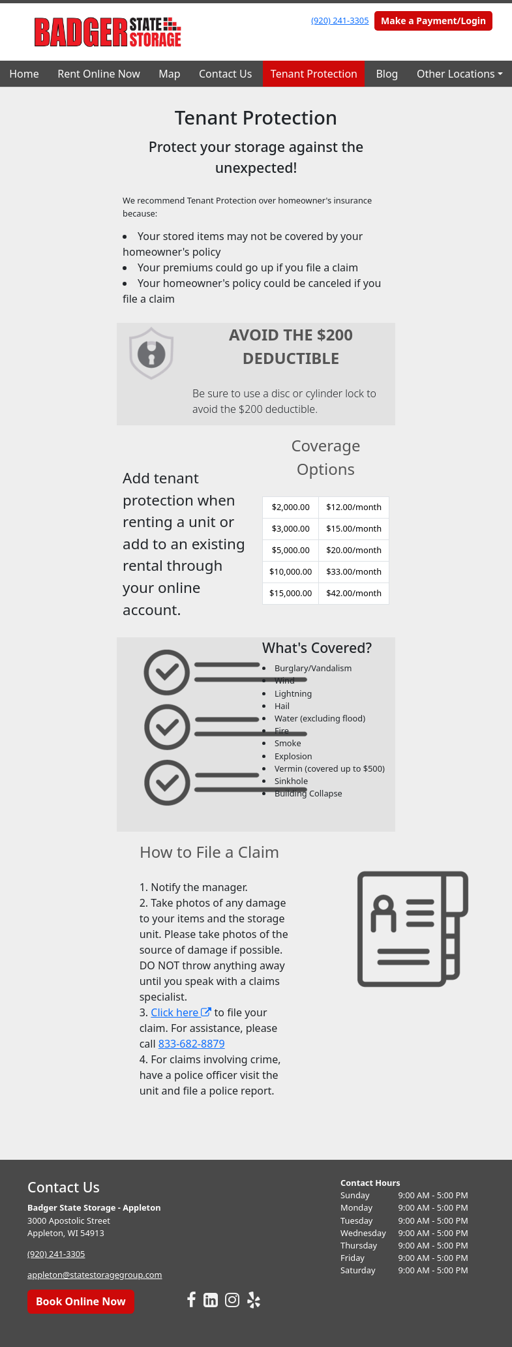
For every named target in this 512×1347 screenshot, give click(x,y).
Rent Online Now (98, 74)
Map (169, 74)
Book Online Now (81, 1301)
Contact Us (225, 74)
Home (24, 74)
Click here (181, 1012)
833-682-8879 (191, 1044)
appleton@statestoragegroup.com (94, 1274)
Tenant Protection (314, 74)
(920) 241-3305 (340, 20)
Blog (387, 74)
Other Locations (456, 74)
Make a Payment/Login (433, 20)
